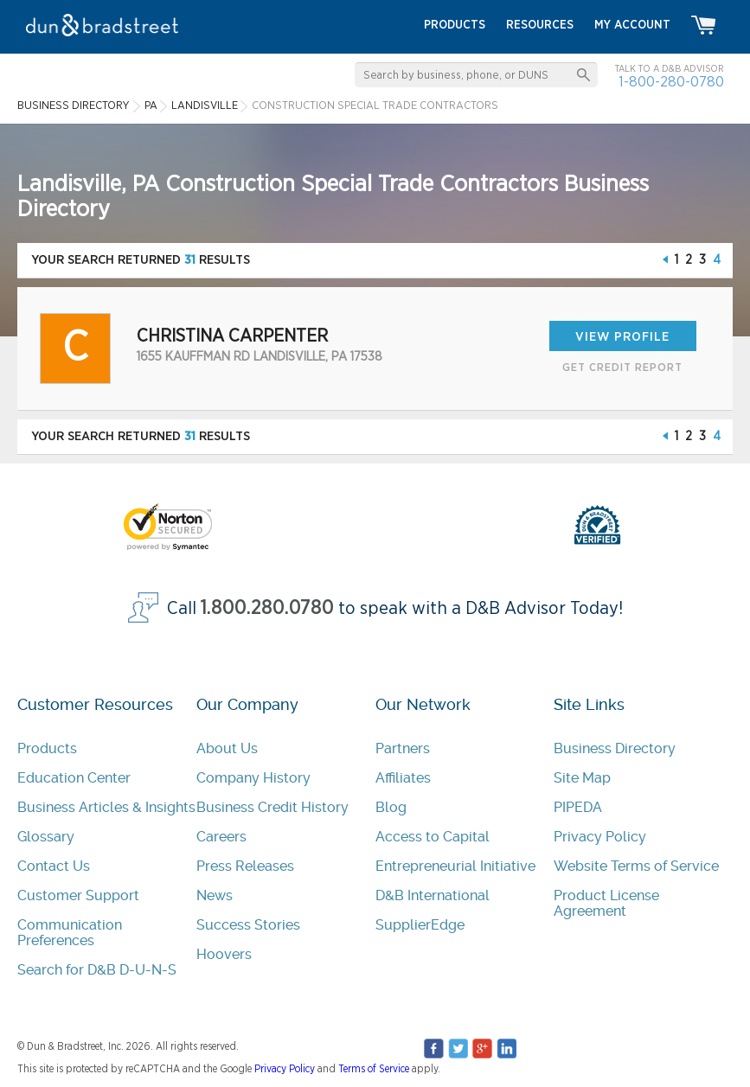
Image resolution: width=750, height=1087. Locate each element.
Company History (253, 778)
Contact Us (53, 866)
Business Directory (615, 748)
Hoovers (224, 954)
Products (47, 748)
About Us (227, 748)
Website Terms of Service (636, 866)
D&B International (432, 895)
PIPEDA (578, 807)
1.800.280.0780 (267, 608)
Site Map (582, 778)
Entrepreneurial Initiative (455, 866)
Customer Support (78, 895)
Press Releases (245, 866)
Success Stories (248, 925)
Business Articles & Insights (106, 807)
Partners (402, 748)
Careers (221, 836)
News (214, 895)
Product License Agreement (606, 903)
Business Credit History (272, 807)
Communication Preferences (69, 933)
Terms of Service (373, 1069)
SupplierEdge (420, 925)
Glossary (45, 836)
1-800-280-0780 (671, 81)
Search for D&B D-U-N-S (96, 970)
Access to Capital (432, 836)
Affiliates (403, 778)
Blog (391, 807)
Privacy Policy (600, 836)
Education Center (74, 778)
